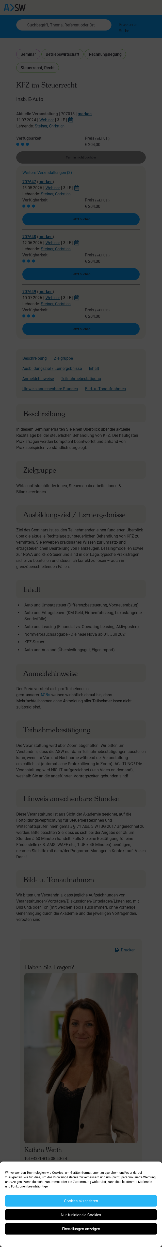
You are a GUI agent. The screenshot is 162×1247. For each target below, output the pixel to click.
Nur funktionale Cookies (81, 1215)
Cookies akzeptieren (81, 1201)
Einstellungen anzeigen (81, 1229)
